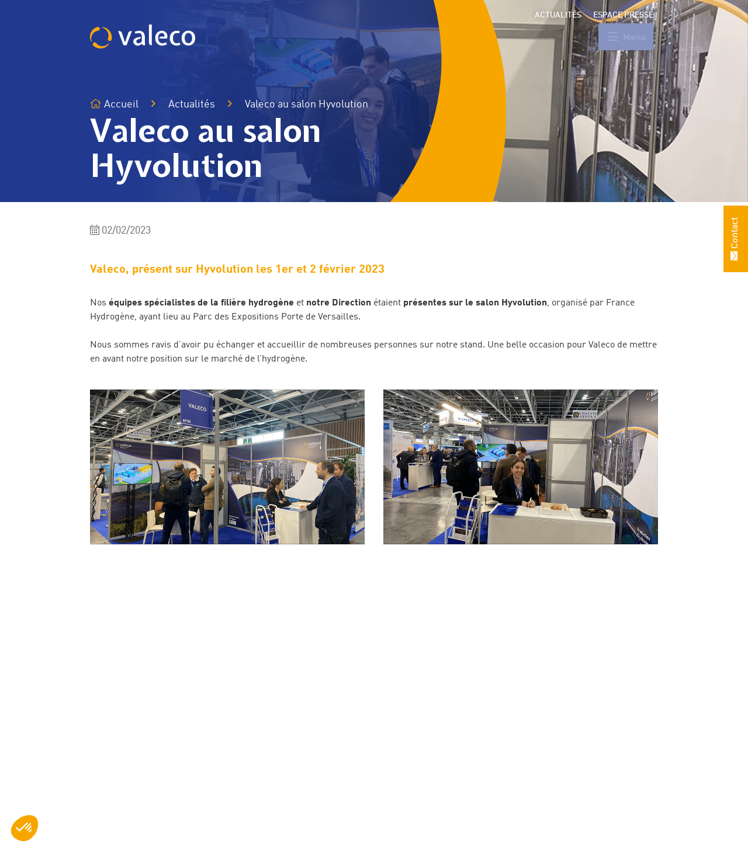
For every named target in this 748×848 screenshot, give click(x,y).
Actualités (558, 15)
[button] (25, 828)
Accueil (114, 104)
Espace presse (623, 15)
